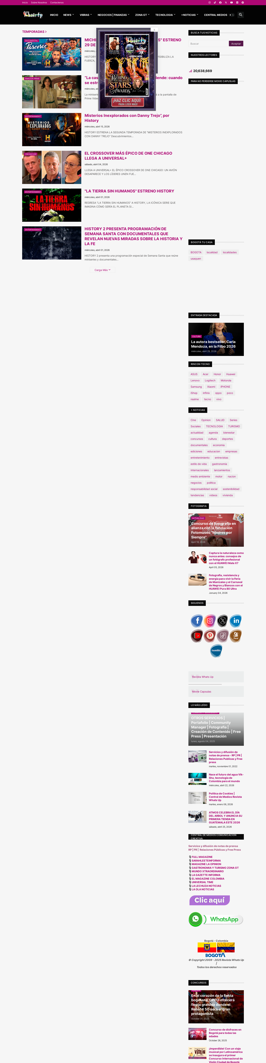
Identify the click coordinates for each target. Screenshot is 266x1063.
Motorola (226, 380)
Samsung (196, 386)
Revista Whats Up (203, 676)
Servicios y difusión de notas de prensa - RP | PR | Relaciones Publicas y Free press (225, 757)
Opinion (206, 420)
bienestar (229, 432)
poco (230, 392)
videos (213, 495)
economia (219, 445)
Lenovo (195, 380)
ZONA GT (141, 14)
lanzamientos (222, 470)
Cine (193, 420)
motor (218, 476)
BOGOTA (196, 252)
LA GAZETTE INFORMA (206, 874)
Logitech (210, 380)
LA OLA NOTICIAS (203, 889)
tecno (207, 399)
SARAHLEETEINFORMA (206, 860)
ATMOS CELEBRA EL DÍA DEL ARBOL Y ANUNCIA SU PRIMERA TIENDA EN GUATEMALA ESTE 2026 (225, 817)
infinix (206, 392)
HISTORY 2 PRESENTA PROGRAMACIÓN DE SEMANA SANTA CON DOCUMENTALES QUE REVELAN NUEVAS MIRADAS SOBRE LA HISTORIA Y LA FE (134, 236)
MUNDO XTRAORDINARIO (208, 871)
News (67, 14)
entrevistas (221, 457)
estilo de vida (199, 463)
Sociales (196, 426)
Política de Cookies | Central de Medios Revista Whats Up (225, 797)
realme (195, 399)
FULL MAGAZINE (202, 856)
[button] (232, 15)
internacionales (200, 470)
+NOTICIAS (188, 14)
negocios (196, 482)
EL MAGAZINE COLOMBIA (208, 878)
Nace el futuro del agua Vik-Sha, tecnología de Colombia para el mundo (226, 778)
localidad (212, 252)
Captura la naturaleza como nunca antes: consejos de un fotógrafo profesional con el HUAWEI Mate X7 (226, 558)
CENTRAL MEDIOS (215, 14)
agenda (213, 432)
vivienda (228, 495)
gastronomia (219, 463)
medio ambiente (200, 476)
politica (211, 482)
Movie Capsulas (201, 691)
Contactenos (57, 2)
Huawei (230, 374)
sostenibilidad (231, 488)
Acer (205, 374)
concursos (197, 438)
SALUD (220, 420)
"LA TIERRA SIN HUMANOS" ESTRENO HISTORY (129, 191)
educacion (213, 451)
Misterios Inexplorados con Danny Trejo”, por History (127, 118)
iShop (194, 392)
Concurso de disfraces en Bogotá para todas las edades (225, 1033)
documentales (199, 445)
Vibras (84, 14)
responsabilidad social (204, 488)
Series (233, 420)
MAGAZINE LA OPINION (206, 864)
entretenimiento (200, 457)
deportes (227, 438)
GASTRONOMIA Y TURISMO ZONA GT (215, 867)
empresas (231, 451)
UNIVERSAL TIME (202, 882)
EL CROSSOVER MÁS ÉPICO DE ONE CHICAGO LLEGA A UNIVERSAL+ (128, 156)
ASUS (194, 374)
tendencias (197, 495)
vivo (218, 399)
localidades (230, 252)
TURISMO (234, 426)
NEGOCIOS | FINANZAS (112, 14)
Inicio (25, 2)
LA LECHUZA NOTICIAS (206, 885)
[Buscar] (209, 43)
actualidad (197, 432)
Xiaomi (211, 386)
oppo (218, 392)
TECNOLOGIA (164, 14)
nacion (232, 476)
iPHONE (225, 386)
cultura (212, 438)
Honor (217, 374)
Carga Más (101, 270)
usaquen (196, 258)
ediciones (196, 451)
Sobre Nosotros (39, 2)
